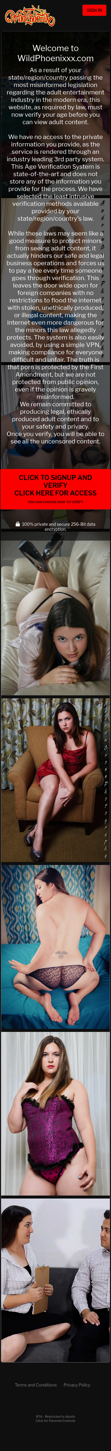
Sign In (94, 10)
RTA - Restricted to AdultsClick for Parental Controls (55, 1418)
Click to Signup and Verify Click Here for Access (55, 489)
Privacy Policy (77, 1384)
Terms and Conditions (36, 1384)
